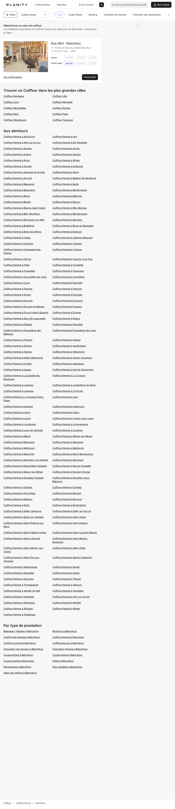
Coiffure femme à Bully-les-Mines (22, 231)
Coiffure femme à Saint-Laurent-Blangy (74, 532)
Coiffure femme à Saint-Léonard (22, 538)
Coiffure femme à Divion (17, 294)
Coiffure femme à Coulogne (68, 270)
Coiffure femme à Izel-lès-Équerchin (72, 369)
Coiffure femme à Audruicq (67, 166)
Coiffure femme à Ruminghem (69, 505)
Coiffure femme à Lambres (18, 385)
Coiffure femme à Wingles (18, 608)
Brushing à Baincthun (64, 631)
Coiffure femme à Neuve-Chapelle (71, 465)
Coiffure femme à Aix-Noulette (69, 142)
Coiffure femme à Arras (17, 160)
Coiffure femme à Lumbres (67, 430)
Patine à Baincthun (63, 660)
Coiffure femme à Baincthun (68, 637)
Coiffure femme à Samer (66, 567)
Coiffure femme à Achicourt (19, 136)
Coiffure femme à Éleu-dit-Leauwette (24, 318)
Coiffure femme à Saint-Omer (68, 548)
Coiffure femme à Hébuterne (68, 351)
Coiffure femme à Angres (18, 148)
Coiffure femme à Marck (17, 436)
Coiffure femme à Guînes (18, 345)
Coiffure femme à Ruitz (16, 505)
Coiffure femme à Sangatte (19, 572)
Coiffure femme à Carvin (17, 259)
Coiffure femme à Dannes (18, 288)
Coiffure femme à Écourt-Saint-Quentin (26, 312)
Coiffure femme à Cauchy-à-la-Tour (72, 259)
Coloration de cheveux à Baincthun (23, 649)
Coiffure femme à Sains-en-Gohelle (23, 517)
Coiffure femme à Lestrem (18, 406)
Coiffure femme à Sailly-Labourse (22, 511)
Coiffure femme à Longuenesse (70, 424)
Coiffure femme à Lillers (65, 412)
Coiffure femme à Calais (17, 237)
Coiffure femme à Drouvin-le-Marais (24, 306)
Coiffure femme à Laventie (18, 391)
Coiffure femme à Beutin (17, 202)
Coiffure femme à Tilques (66, 578)
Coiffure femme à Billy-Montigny (22, 213)
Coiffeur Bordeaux (14, 96)
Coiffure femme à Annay (66, 148)
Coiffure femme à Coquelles (19, 270)
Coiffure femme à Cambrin (18, 243)
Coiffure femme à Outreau (67, 487)
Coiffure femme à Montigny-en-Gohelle (26, 460)
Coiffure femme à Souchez (19, 578)
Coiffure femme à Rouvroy (67, 499)
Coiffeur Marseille (62, 102)
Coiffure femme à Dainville (67, 282)
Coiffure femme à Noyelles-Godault (24, 477)
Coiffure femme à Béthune (67, 196)
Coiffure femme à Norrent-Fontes (71, 471)
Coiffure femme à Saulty (66, 572)
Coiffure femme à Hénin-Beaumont (23, 357)
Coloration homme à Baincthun (70, 649)
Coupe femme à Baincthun (67, 655)
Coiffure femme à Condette (67, 265)
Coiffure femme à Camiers (67, 243)
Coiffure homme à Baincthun (20, 643)
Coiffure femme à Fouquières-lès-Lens (74, 330)
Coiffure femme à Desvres (67, 288)
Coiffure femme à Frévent (18, 339)
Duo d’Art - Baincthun (66, 43)
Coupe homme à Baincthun (19, 660)
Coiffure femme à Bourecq (67, 219)
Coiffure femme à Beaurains (19, 190)
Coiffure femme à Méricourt (19, 448)
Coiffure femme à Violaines (19, 596)
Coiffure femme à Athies (66, 160)
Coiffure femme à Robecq (18, 499)
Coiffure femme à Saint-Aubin (69, 517)
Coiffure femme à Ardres (17, 154)
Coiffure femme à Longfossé (20, 424)
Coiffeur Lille (59, 96)
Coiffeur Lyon (11, 102)
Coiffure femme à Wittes (66, 608)
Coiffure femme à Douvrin (18, 300)
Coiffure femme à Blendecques (69, 213)
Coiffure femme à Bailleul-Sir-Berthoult (74, 178)
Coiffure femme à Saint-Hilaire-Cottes (25, 532)
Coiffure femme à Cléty (17, 265)
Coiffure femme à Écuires (66, 312)
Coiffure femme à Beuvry (66, 202)
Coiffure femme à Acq (64, 136)
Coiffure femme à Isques (17, 369)
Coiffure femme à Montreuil (67, 460)
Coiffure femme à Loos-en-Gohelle (23, 430)
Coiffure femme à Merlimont (68, 448)
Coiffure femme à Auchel (18, 166)
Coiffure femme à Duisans (67, 306)
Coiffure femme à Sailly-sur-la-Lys (71, 511)
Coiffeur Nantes (61, 108)
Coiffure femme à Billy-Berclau (69, 207)
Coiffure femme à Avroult (18, 178)
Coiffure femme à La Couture (68, 375)
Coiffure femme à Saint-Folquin (70, 523)
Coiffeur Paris (60, 114)
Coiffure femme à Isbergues (68, 363)
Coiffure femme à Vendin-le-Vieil (22, 590)
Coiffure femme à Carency (67, 249)
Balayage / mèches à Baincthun (21, 631)
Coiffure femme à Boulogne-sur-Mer (24, 219)
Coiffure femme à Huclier (18, 363)
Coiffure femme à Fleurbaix (67, 324)
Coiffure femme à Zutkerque (19, 614)
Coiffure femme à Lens (65, 397)
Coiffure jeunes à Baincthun (68, 643)
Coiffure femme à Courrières (68, 276)
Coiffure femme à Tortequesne (21, 584)
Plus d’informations (13, 77)
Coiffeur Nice (11, 114)
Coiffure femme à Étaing (66, 318)
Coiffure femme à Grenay (66, 339)
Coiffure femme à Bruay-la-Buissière (73, 225)
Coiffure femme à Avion (65, 172)
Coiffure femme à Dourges (67, 294)
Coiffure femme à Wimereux (19, 602)
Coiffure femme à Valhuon (67, 584)
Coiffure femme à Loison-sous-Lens (73, 418)
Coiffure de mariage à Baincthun (22, 637)
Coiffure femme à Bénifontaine (69, 190)
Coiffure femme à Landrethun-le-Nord (73, 385)
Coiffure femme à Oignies (18, 487)
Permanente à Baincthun (17, 666)
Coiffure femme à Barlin (65, 184)
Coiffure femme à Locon (17, 418)
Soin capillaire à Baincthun (67, 666)
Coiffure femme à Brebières (19, 225)
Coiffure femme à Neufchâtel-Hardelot (25, 465)
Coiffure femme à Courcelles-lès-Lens (25, 276)
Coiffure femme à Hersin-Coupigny (72, 357)
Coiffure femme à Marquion (19, 442)
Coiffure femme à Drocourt (67, 300)
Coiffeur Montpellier (15, 108)
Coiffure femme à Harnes (18, 351)
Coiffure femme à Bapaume (19, 184)
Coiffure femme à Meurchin (19, 454)
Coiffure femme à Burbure (67, 231)
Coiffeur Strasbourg (15, 119)
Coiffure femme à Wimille (66, 602)
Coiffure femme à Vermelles (68, 590)
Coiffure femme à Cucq (17, 282)
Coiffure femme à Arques (66, 154)
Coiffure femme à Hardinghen (69, 345)
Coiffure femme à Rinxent (66, 493)
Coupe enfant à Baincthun (18, 655)
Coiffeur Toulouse (62, 119)
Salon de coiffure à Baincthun (20, 672)
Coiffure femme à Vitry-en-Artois (71, 596)
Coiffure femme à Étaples (18, 324)
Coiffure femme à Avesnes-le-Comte (24, 172)
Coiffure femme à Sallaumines (20, 567)
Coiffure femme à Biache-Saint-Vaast (24, 207)
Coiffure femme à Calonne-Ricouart (72, 237)
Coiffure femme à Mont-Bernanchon (72, 454)
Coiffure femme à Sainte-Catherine (72, 557)
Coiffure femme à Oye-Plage (19, 493)
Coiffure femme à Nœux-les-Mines (23, 471)
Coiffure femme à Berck (17, 196)
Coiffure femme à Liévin (17, 412)
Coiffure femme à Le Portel (67, 391)
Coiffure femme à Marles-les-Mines (72, 436)
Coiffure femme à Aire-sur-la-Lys (22, 142)
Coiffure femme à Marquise (67, 442)
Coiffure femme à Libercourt (68, 406)
